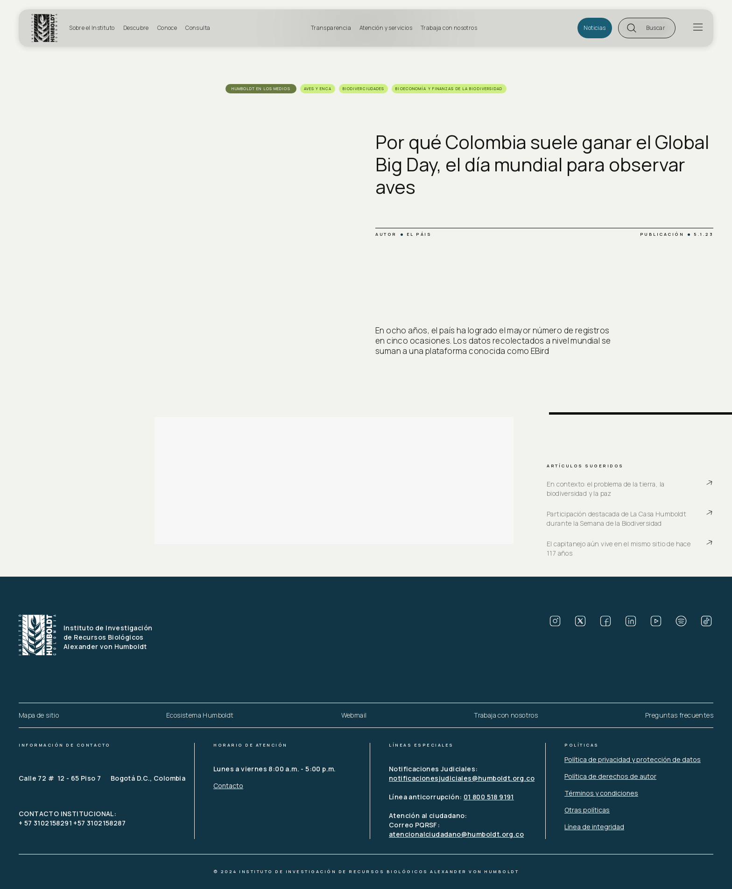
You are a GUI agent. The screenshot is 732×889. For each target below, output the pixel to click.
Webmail (354, 715)
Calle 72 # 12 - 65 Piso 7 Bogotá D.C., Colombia (102, 778)
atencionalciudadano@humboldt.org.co (456, 834)
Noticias (594, 28)
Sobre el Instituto (91, 28)
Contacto (228, 785)
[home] (47, 28)
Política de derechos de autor (610, 776)
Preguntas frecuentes (679, 715)
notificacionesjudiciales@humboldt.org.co (462, 778)
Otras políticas (587, 809)
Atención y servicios (385, 28)
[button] (647, 28)
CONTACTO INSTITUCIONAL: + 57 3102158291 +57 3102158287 (72, 818)
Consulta (197, 28)
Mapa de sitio (39, 715)
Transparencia (331, 28)
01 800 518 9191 (489, 796)
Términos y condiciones (601, 793)
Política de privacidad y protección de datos (632, 759)
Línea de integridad (594, 826)
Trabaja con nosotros (449, 28)
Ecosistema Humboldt (200, 715)
